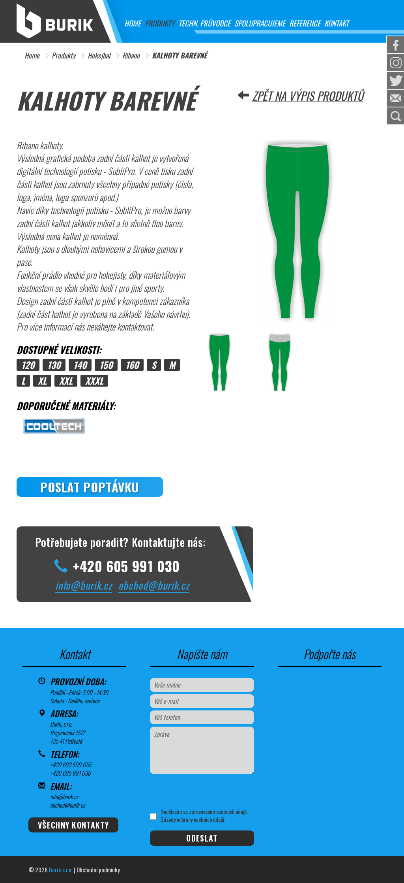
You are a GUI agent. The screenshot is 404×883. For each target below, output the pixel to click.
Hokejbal (99, 55)
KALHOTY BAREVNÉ (179, 55)
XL (42, 381)
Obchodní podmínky (98, 869)
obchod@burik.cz (153, 585)
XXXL (94, 381)
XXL (66, 381)
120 (28, 365)
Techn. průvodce (204, 23)
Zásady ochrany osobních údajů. (193, 819)
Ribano (131, 55)
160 (132, 365)
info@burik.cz (83, 585)
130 (54, 365)
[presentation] (208, 791)
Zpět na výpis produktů (307, 95)
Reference (304, 23)
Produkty (159, 23)
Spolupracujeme (259, 23)
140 (80, 365)
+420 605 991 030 (70, 772)
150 (106, 365)
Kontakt (336, 23)
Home (132, 23)
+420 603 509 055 (70, 764)
